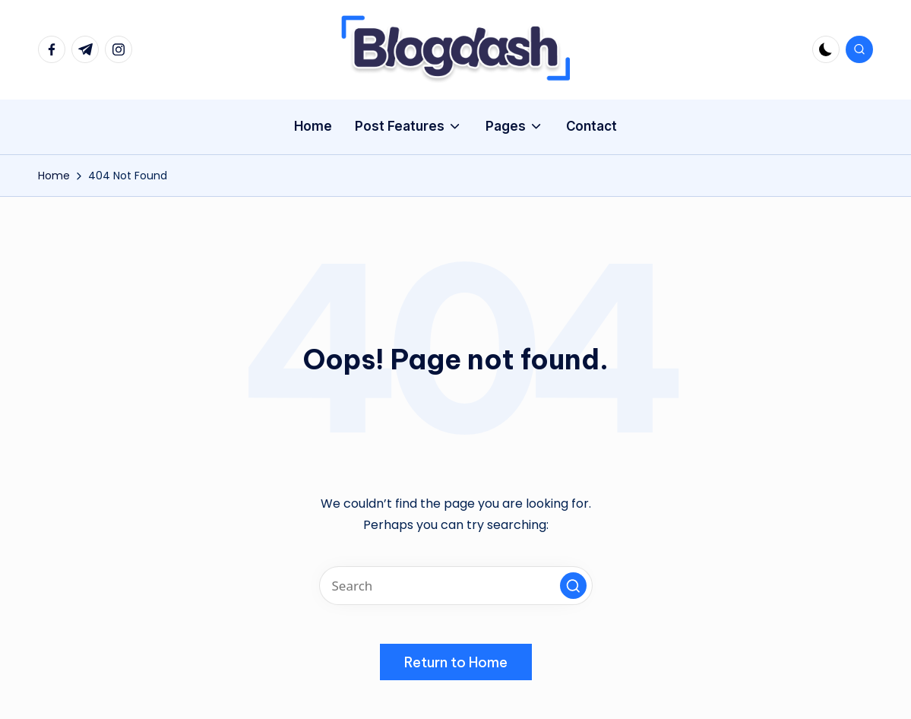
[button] (573, 585)
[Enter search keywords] (456, 585)
